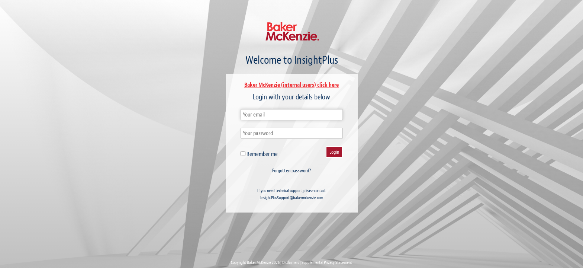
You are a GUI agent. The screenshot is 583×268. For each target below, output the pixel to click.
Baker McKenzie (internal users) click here (291, 85)
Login (334, 152)
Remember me (259, 154)
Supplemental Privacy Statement (327, 262)
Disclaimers (290, 262)
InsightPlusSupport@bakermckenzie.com (291, 198)
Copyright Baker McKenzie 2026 (255, 262)
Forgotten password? (291, 171)
